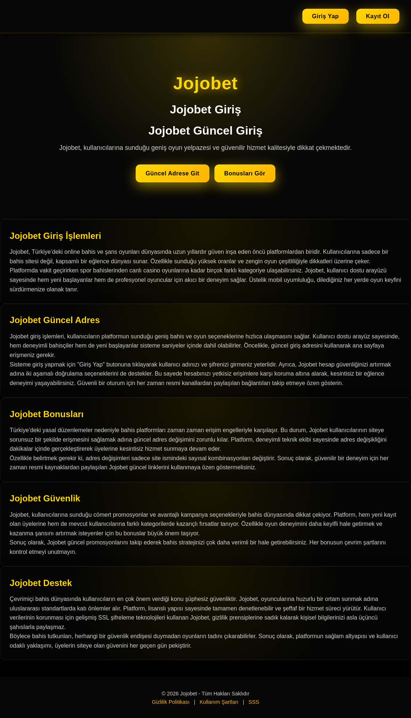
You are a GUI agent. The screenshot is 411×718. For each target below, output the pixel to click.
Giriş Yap (325, 16)
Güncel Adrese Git (172, 173)
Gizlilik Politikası (171, 702)
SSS (254, 702)
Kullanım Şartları (218, 702)
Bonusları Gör (244, 173)
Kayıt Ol (377, 16)
